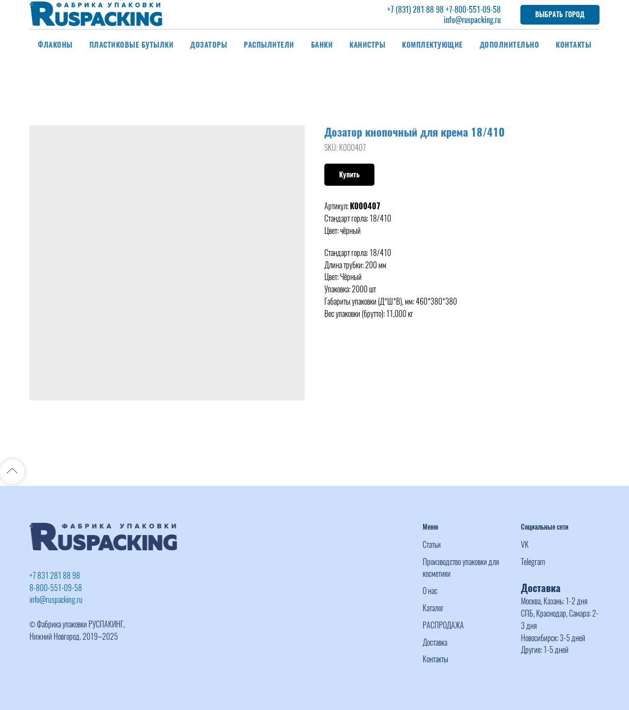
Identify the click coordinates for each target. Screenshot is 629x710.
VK (525, 545)
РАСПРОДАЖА (443, 625)
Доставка (435, 642)
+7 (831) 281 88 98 (415, 9)
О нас (430, 591)
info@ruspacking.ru (472, 20)
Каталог (433, 608)
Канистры (367, 45)
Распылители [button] (269, 45)
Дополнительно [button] (510, 45)
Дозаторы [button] (208, 45)
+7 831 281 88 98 (54, 575)
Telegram (533, 562)
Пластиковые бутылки (131, 45)
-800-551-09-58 (476, 9)
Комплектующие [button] (432, 45)
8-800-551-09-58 (55, 588)
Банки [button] (322, 45)
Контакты (573, 45)
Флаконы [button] (55, 45)
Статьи (432, 545)
